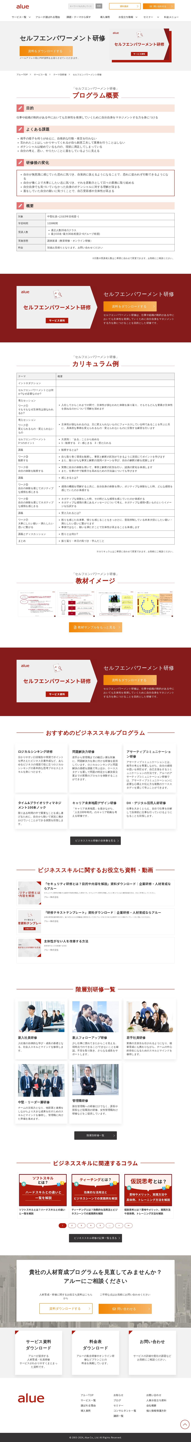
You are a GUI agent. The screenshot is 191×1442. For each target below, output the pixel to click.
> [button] (119, 1225)
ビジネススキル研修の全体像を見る (95, 840)
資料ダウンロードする (65, 1308)
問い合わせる (159, 6)
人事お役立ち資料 (156, 1400)
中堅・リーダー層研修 (41, 1092)
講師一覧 (119, 1416)
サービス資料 (38, 1353)
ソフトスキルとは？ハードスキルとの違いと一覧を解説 (42, 1211)
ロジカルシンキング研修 (41, 768)
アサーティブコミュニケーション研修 (150, 768)
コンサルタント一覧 (125, 1410)
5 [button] (100, 1225)
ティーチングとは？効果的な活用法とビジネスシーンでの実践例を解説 (95, 1211)
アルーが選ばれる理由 (48, 17)
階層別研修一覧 (95, 1135)
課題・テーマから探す (79, 17)
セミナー (148, 17)
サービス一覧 (19, 17)
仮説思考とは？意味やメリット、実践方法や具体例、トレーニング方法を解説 (147, 1211)
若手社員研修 (150, 1028)
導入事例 (105, 17)
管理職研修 (95, 1092)
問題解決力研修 (95, 768)
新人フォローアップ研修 (95, 1028)
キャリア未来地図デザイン (95, 811)
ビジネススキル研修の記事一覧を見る (95, 1238)
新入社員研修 (41, 1028)
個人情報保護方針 (156, 1410)
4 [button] (90, 1225)
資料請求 (124, 6)
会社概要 (151, 1405)
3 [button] (81, 1225)
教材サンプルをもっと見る (96, 627)
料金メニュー (171, 17)
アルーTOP (22, 74)
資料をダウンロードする (45, 51)
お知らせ (119, 1395)
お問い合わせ (152, 1353)
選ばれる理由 (88, 1405)
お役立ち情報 (126, 17)
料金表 (95, 1353)
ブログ (117, 1400)
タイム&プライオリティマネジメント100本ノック (41, 811)
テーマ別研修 (60, 74)
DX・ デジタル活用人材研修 (150, 811)
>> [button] (128, 1225)
